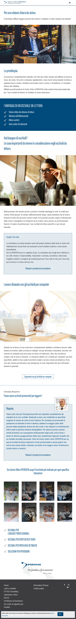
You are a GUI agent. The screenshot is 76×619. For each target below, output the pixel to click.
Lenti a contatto (10, 588)
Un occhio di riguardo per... (14, 604)
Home (6, 585)
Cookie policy (39, 588)
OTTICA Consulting (11, 591)
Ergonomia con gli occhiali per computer (38, 376)
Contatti (7, 607)
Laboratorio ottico (11, 595)
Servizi (6, 598)
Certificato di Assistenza (13, 601)
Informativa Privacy (41, 585)
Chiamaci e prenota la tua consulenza (38, 268)
